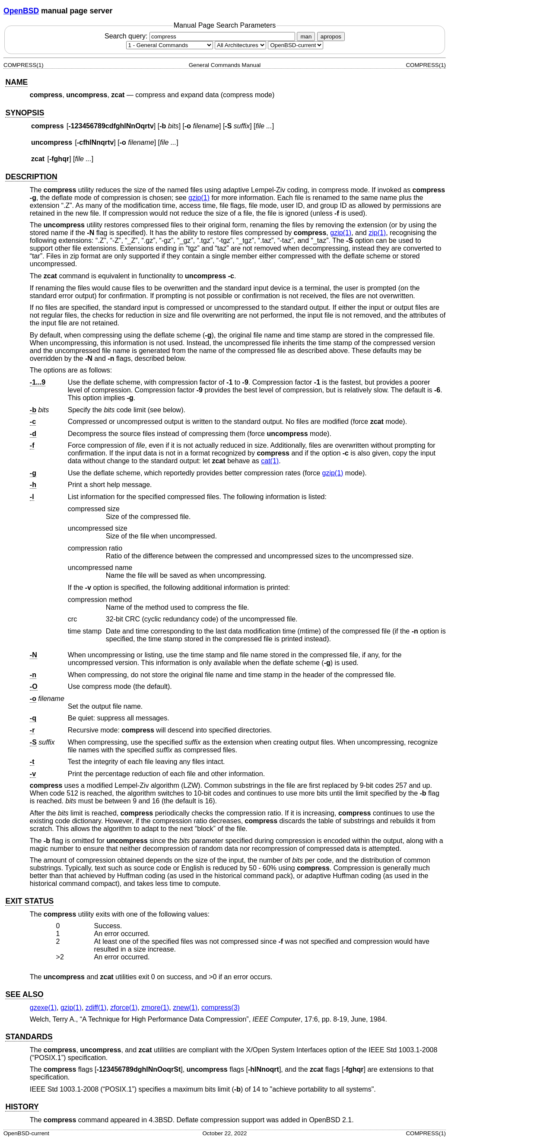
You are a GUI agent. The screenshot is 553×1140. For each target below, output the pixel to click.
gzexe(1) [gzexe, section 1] (43, 1007)
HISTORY (21, 1106)
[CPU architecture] (240, 45)
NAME (16, 82)
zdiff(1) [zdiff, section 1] (96, 1007)
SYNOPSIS (24, 112)
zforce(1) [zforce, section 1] (123, 1007)
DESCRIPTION (31, 176)
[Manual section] (169, 45)
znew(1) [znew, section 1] (185, 1007)
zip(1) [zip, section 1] (377, 232)
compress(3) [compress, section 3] (220, 1007)
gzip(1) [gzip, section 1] (199, 197)
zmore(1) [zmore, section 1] (155, 1007)
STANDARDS (28, 1036)
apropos (331, 36)
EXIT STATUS (29, 901)
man (305, 36)
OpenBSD (21, 10)
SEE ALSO (24, 994)
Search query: (201, 36)
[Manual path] (295, 45)
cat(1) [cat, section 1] (270, 461)
